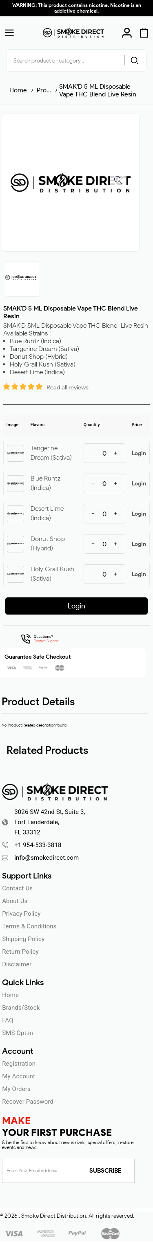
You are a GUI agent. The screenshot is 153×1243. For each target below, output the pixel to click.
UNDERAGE (76, 691)
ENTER (76, 675)
